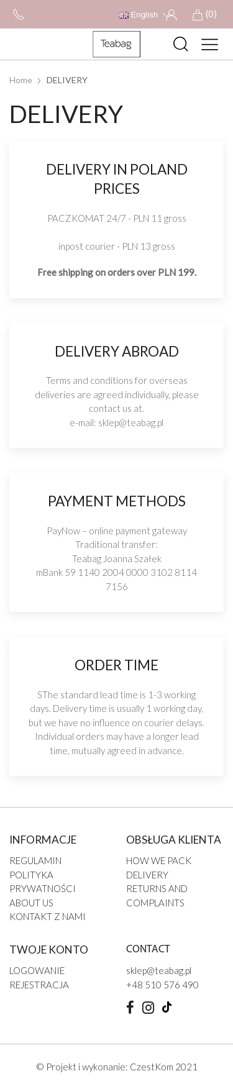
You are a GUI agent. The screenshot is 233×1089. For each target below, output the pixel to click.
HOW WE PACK (158, 860)
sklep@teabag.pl (130, 422)
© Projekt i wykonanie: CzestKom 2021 (117, 1066)
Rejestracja (39, 984)
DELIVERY (147, 874)
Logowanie (37, 970)
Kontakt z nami (47, 916)
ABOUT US (31, 902)
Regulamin (35, 860)
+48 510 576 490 (162, 984)
